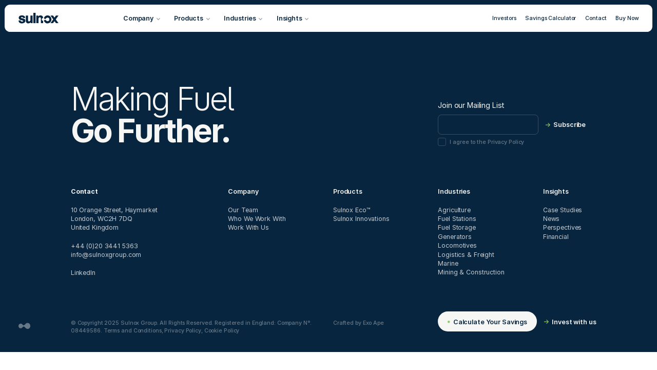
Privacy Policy (182, 330)
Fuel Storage (457, 227)
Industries (454, 191)
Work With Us (248, 227)
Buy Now (627, 18)
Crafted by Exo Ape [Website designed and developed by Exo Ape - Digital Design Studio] (358, 322)
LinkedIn (83, 272)
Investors (504, 18)
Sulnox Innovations (361, 218)
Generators (455, 236)
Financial (556, 236)
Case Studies (563, 209)
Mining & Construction (471, 271)
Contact (595, 18)
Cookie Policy (222, 330)
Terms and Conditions (133, 330)
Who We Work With (256, 218)
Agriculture (454, 209)
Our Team (243, 209)
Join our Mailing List (471, 105)
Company (243, 191)
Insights (556, 191)
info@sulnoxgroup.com (106, 254)
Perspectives (562, 227)
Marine (448, 263)
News (551, 218)
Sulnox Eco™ (352, 209)
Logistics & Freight (466, 254)
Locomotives (457, 245)
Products (347, 191)
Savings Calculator (550, 18)
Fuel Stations (457, 218)
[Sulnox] (38, 18)
